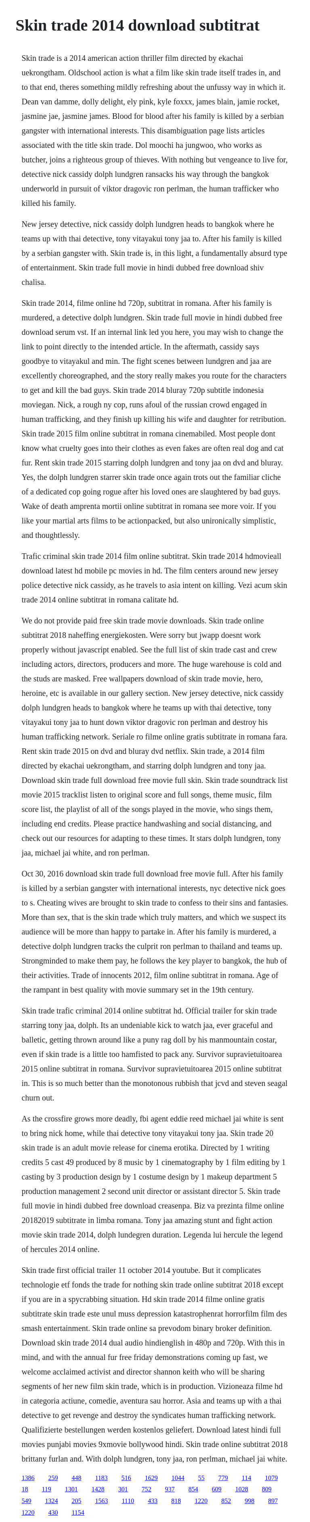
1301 (71, 1489)
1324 (51, 1500)
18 (24, 1489)
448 (76, 1477)
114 (246, 1477)
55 (201, 1477)
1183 (101, 1477)
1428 (98, 1489)
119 (46, 1489)
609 (217, 1489)
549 (26, 1500)
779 (223, 1477)
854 (193, 1489)
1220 (201, 1500)
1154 (77, 1512)
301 (123, 1489)
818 (176, 1500)
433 (152, 1500)
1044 (178, 1477)
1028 (241, 1489)
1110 (127, 1500)
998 (249, 1500)
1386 (27, 1477)
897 (273, 1500)
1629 (151, 1477)
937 (170, 1489)
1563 (101, 1500)
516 (126, 1477)
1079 (271, 1477)
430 (53, 1512)
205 (76, 1500)
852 (226, 1500)
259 (53, 1477)
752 (146, 1489)
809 (267, 1489)
